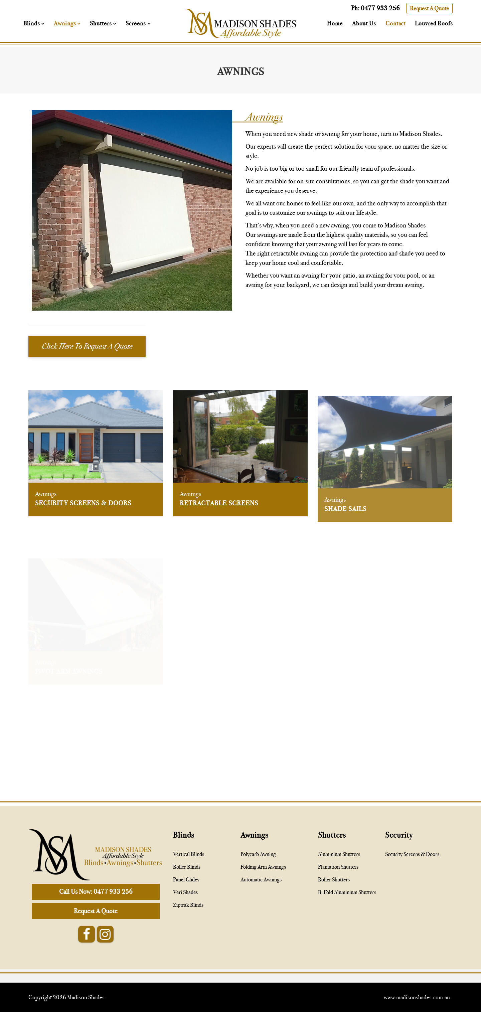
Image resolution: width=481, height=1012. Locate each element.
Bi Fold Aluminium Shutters (347, 892)
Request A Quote (429, 8)
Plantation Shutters (338, 866)
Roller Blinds (186, 866)
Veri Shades (185, 892)
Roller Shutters (334, 879)
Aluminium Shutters (339, 854)
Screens (136, 23)
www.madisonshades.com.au (417, 997)
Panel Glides (186, 879)
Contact (395, 23)
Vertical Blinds (188, 854)
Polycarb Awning (258, 854)
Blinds (32, 23)
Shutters (101, 23)
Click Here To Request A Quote (87, 346)
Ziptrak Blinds (188, 904)
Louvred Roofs (434, 23)
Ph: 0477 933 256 (375, 8)
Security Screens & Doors (83, 508)
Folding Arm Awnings (263, 866)
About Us (364, 23)
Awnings (65, 23)
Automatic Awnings (261, 879)
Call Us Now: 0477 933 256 (96, 891)
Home (335, 23)
